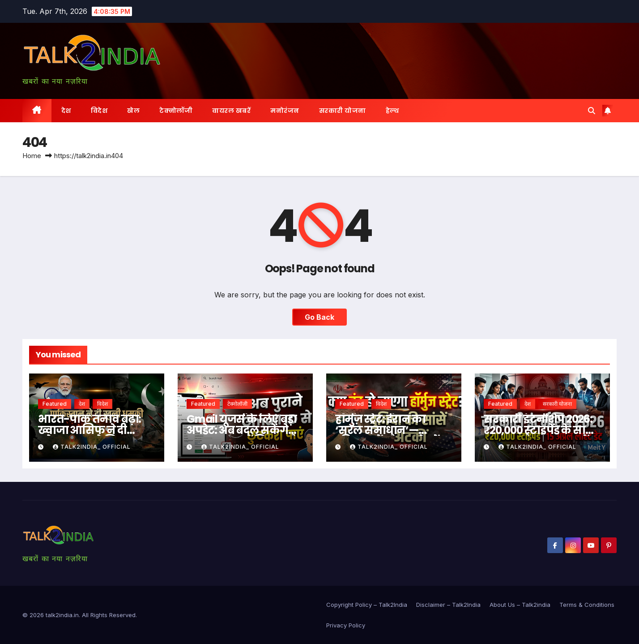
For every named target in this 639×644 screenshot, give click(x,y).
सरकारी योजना (342, 110)
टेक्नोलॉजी (175, 110)
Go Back (319, 317)
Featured (55, 403)
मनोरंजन (284, 110)
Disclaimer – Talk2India (448, 604)
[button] (591, 110)
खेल (133, 110)
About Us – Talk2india (520, 604)
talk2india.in (62, 614)
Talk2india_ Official (92, 446)
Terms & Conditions (586, 604)
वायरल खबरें (231, 110)
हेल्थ (392, 110)
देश (66, 110)
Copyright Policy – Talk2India (366, 604)
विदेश (99, 110)
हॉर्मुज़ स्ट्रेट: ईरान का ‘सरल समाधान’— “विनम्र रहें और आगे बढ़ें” (390, 430)
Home (31, 155)
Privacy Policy (345, 625)
